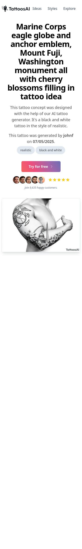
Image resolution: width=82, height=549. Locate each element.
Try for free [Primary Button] (41, 166)
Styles (52, 8)
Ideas (37, 8)
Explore (69, 8)
